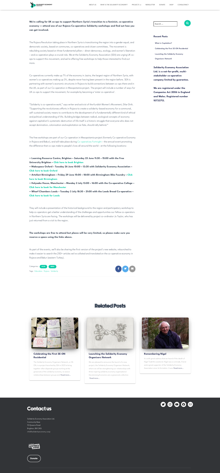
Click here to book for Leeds (44, 195)
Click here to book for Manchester (48, 187)
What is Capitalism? (163, 43)
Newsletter (150, 5)
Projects (136, 5)
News (52, 266)
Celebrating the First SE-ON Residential (171, 49)
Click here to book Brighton (69, 162)
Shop (171, 5)
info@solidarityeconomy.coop (38, 431)
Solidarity (54, 271)
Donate (162, 5)
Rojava (46, 271)
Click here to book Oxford (43, 170)
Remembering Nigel (155, 353)
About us (92, 5)
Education (38, 271)
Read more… (66, 375)
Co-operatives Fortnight (89, 142)
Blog (43, 266)
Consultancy (183, 5)
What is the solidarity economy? (114, 5)
